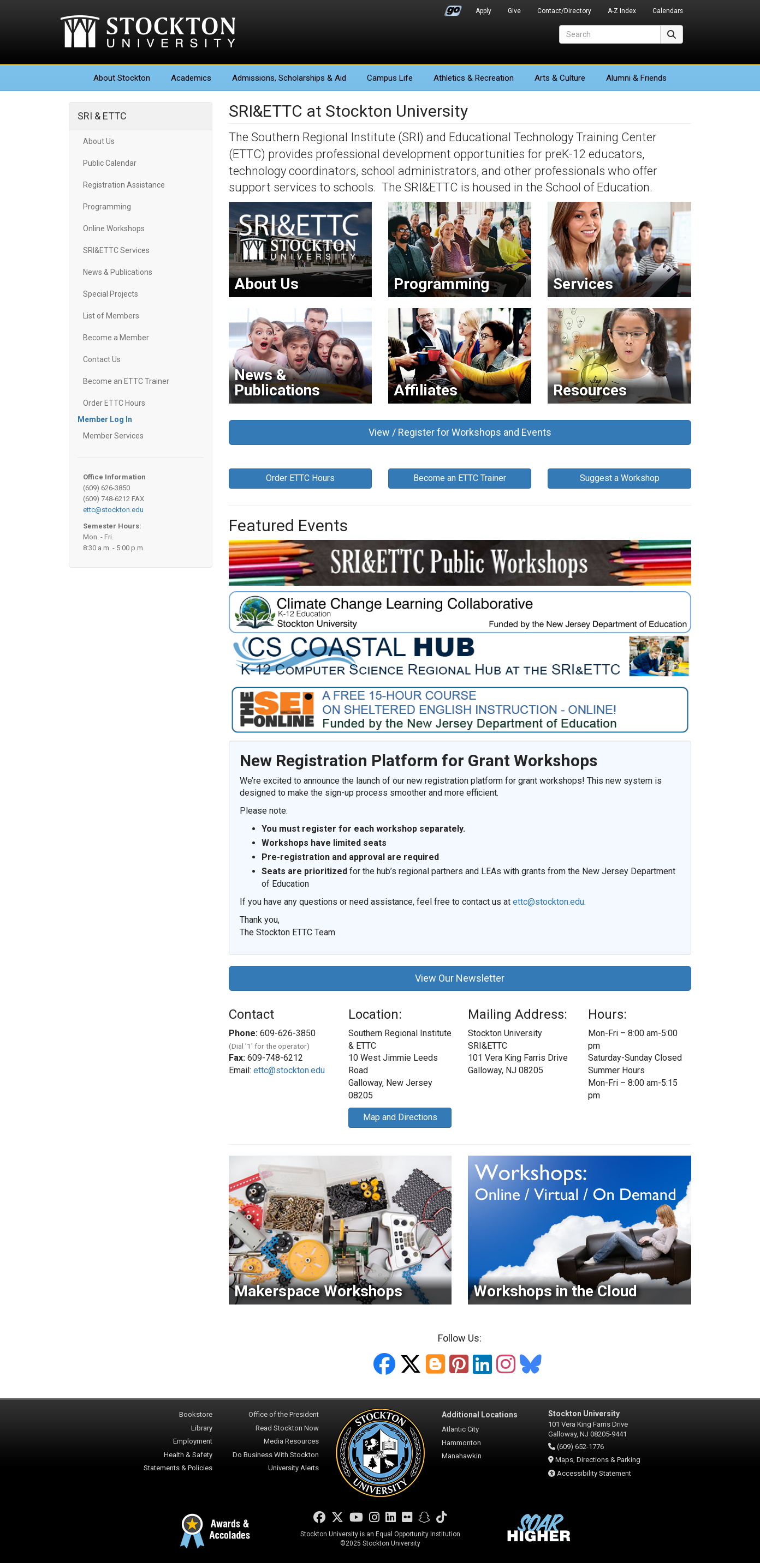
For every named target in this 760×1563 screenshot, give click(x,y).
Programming (107, 206)
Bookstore (195, 1414)
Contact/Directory (564, 11)
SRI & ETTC (102, 116)
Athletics (474, 78)
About (121, 78)
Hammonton (461, 1443)
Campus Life (390, 78)
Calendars (667, 11)
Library (201, 1428)
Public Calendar (109, 163)
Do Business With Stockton (276, 1455)
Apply (483, 11)
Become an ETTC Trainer (126, 381)
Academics (191, 78)
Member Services (113, 435)
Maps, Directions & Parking (597, 1460)
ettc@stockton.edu (113, 510)
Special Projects (110, 294)
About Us (99, 141)
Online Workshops (114, 228)
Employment (192, 1441)
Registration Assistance (124, 185)
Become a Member (116, 337)
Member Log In (105, 419)
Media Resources (291, 1441)
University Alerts (293, 1468)
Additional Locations (480, 1414)
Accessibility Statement (594, 1473)
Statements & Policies (178, 1468)
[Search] (610, 34)
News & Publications (117, 272)
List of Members (111, 315)
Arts (560, 78)
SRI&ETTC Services (116, 250)
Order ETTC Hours (114, 403)
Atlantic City (460, 1429)
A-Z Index (622, 11)
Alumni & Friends (636, 78)
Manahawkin (462, 1456)
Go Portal (453, 8)
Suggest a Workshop (620, 478)
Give (514, 11)
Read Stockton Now (287, 1428)
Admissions (289, 78)
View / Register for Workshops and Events (460, 432)
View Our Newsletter (459, 978)
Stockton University (148, 32)
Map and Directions (400, 1117)
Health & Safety (188, 1455)
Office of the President (283, 1414)
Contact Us (102, 359)
